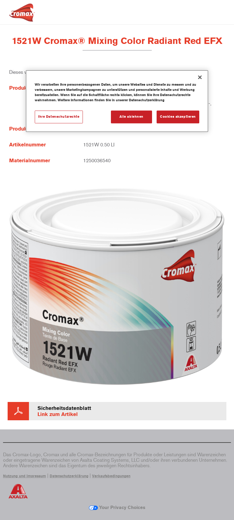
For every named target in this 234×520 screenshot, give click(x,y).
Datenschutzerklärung (69, 476)
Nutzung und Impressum (24, 476)
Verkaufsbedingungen (111, 476)
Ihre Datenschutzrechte (59, 116)
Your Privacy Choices (117, 507)
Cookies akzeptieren (178, 116)
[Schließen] (200, 77)
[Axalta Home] (22, 17)
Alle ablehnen (131, 116)
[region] (117, 101)
